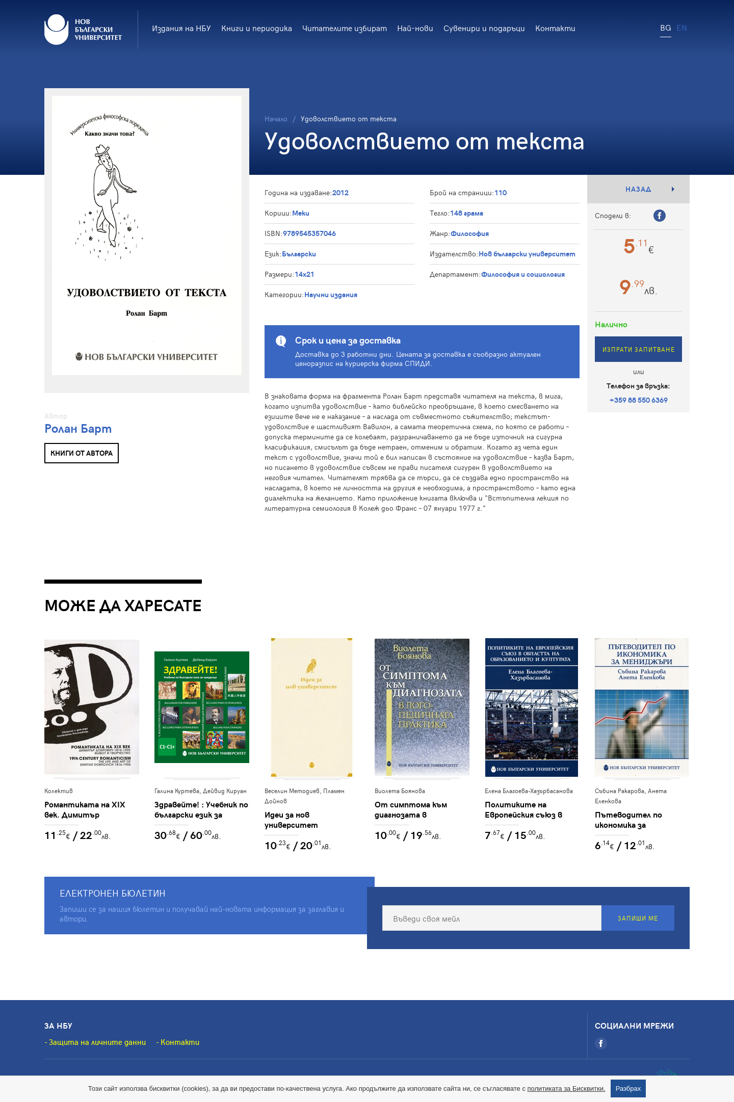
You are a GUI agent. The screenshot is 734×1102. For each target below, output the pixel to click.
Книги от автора (81, 453)
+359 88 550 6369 (639, 400)
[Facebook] (601, 1043)
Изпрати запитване (638, 349)
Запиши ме (638, 918)
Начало (276, 118)
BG (665, 27)
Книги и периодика (256, 27)
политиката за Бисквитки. (567, 1088)
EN (681, 27)
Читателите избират (344, 27)
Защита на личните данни (97, 1042)
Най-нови (415, 27)
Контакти (555, 27)
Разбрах (628, 1088)
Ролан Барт (78, 427)
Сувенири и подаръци (484, 27)
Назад (638, 189)
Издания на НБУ (181, 27)
